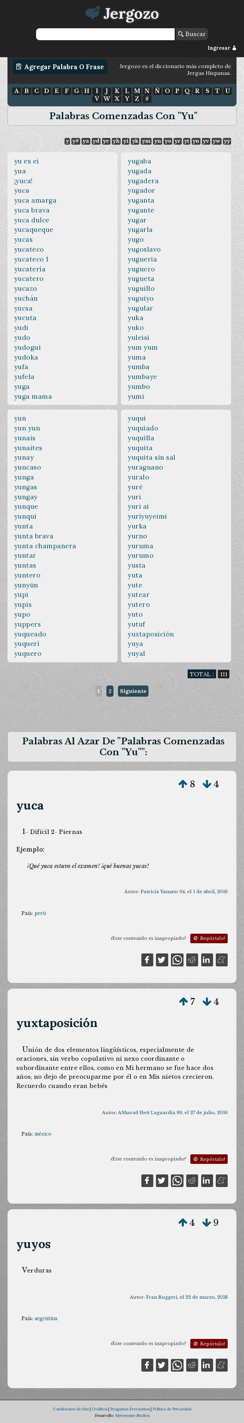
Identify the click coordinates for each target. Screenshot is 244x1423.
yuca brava (32, 210)
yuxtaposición (151, 634)
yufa (21, 367)
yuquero (28, 653)
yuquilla (141, 438)
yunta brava (34, 536)
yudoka (26, 357)
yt (186, 141)
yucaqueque (34, 229)
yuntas (25, 565)
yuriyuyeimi (147, 516)
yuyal (136, 653)
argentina (46, 1318)
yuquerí (27, 643)
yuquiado (143, 428)
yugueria (142, 259)
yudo (22, 337)
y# (75, 141)
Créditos (99, 1409)
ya (86, 141)
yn (157, 141)
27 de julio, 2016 (209, 1112)
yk (135, 141)
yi (125, 141)
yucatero (29, 278)
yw (216, 141)
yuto (135, 614)
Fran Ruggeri (161, 1297)
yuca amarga (35, 200)
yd (96, 141)
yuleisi (139, 337)
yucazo (25, 288)
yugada (140, 171)
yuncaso (27, 467)
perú (40, 913)
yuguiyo (141, 298)
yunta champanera (45, 546)
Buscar (192, 34)
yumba (139, 367)
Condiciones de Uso (71, 1409)
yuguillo (141, 288)
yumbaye (142, 377)
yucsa (23, 308)
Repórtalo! (208, 938)
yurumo (141, 555)
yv (206, 141)
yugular (140, 308)
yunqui (25, 516)
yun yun (27, 428)
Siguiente (133, 690)
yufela (24, 377)
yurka (137, 526)
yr (177, 141)
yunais (25, 438)
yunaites (28, 448)
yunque (26, 506)
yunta (23, 526)
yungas (25, 487)
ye (106, 141)
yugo (136, 239)
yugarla (140, 229)
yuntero (27, 575)
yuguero (141, 269)
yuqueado (30, 634)
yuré (135, 487)
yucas (23, 239)
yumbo (139, 386)
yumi (136, 396)
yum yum (143, 347)
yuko (136, 327)
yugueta (141, 278)
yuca (22, 190)
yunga (24, 477)
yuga (22, 386)
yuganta (141, 200)
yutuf (136, 624)
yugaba (139, 161)
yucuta (25, 318)
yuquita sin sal (152, 457)
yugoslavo (144, 249)
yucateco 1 (31, 259)
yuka (135, 318)
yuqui (137, 418)
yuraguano (145, 467)
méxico (43, 1134)
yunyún (26, 585)
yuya (135, 643)
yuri (134, 497)
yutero (139, 604)
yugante (141, 210)
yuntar (25, 555)
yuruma (140, 546)
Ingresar (222, 48)
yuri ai (138, 506)
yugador (141, 190)
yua (20, 171)
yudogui (27, 347)
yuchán (26, 298)
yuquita (140, 448)
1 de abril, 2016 (210, 891)
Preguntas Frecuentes (130, 1409)
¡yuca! (23, 181)
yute (135, 585)
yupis (23, 604)
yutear (139, 594)
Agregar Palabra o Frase (60, 67)
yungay (26, 497)
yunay (24, 457)
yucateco (29, 249)
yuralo (138, 477)
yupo (22, 614)
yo (168, 141)
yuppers (27, 624)
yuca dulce (32, 220)
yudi (21, 327)
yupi (21, 594)
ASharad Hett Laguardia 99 (150, 1112)
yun (20, 418)
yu (196, 141)
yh (116, 141)
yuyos (33, 1243)
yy (227, 141)
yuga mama (33, 396)
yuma (137, 357)
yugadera (143, 181)
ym (146, 141)
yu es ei (26, 161)
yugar (137, 220)
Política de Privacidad (172, 1409)
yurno (137, 536)
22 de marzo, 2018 (207, 1297)
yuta (135, 575)
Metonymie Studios (132, 1415)
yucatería (30, 269)
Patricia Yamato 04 (163, 891)
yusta (137, 565)
